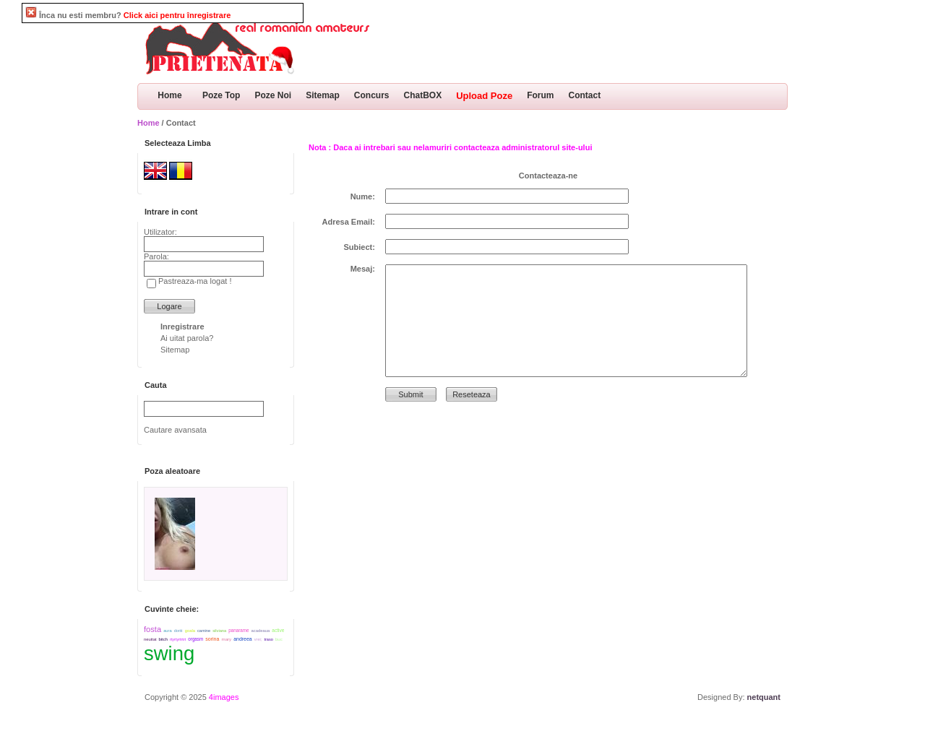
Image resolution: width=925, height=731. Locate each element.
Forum (540, 95)
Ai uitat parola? (186, 338)
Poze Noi (272, 95)
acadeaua (260, 630)
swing (169, 653)
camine (203, 630)
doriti (178, 630)
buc (279, 639)
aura (167, 630)
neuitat (150, 639)
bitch (163, 639)
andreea (242, 638)
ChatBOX (423, 95)
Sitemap (323, 95)
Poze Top (221, 95)
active (278, 630)
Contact (585, 95)
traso (268, 639)
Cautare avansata (175, 429)
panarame (238, 630)
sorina (212, 638)
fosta (152, 629)
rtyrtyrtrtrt (178, 639)
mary (227, 638)
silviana (219, 630)
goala (190, 630)
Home (169, 95)
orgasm (195, 638)
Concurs (372, 95)
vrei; (258, 639)
